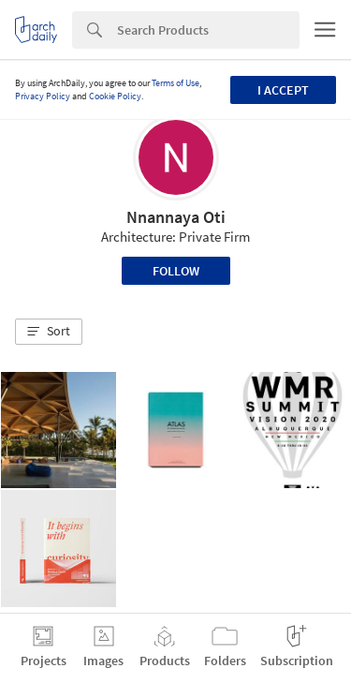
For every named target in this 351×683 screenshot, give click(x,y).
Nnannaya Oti (176, 217)
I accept (283, 90)
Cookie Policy (115, 96)
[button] (48, 332)
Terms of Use (175, 83)
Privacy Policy (42, 96)
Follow (176, 270)
